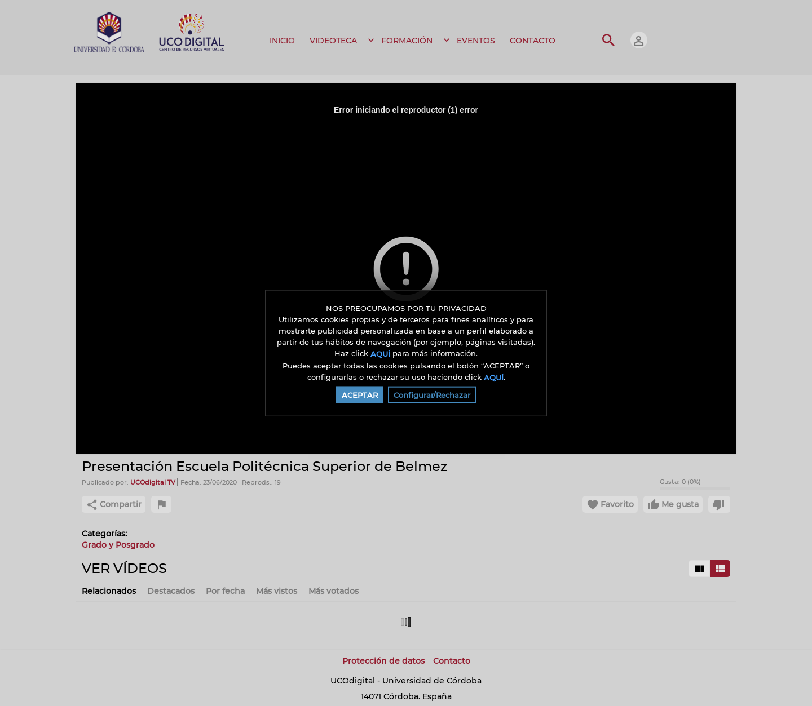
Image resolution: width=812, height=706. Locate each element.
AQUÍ (380, 353)
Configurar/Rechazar (432, 394)
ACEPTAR (360, 394)
